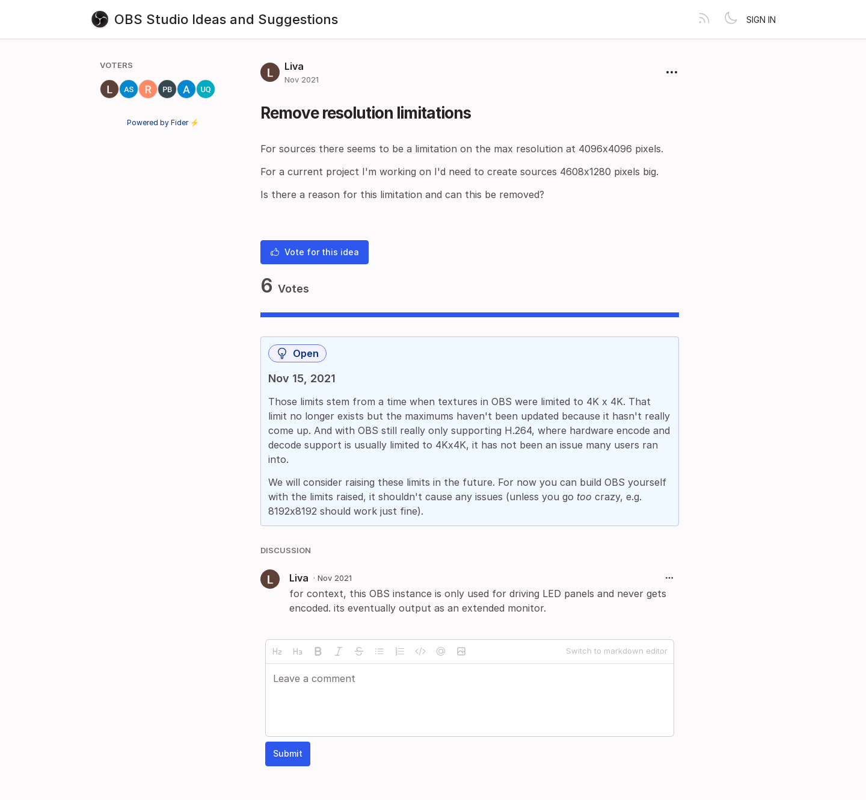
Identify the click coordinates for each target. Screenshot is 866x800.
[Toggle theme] (731, 19)
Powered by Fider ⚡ (163, 122)
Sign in (761, 19)
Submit (287, 753)
